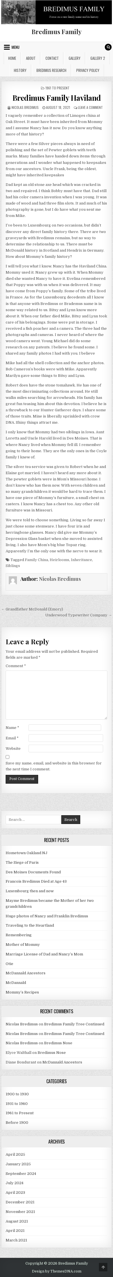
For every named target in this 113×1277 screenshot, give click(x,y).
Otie (9, 964)
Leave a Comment (90, 107)
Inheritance (81, 560)
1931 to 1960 (17, 1104)
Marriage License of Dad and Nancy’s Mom (44, 954)
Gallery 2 (97, 58)
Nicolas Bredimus (25, 107)
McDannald (16, 983)
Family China (36, 560)
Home (12, 58)
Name (12, 728)
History (20, 70)
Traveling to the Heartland (30, 925)
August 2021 (17, 1221)
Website (13, 748)
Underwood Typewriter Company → (78, 615)
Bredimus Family (57, 31)
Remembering (19, 935)
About (31, 58)
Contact (52, 58)
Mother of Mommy (23, 944)
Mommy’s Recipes (22, 992)
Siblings (13, 566)
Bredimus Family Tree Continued (74, 1024)
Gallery (75, 58)
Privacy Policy (87, 70)
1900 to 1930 (17, 1094)
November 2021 (20, 1212)
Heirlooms (59, 560)
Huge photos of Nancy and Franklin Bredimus (47, 916)
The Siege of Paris (22, 862)
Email (12, 738)
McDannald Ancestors (25, 973)
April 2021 (15, 1230)
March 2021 (16, 1240)
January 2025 (18, 1164)
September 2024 (21, 1174)
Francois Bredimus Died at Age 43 (36, 881)
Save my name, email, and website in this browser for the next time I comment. (54, 766)
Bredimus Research (51, 70)
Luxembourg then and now (30, 891)
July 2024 (14, 1183)
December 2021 (20, 1202)
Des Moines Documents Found (33, 872)
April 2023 (15, 1192)
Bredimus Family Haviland (56, 98)
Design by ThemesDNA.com (56, 1271)
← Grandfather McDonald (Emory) (32, 609)
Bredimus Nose (58, 1043)
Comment (16, 666)
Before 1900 (17, 1122)
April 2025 (15, 1154)
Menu (15, 47)
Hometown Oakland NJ (26, 853)
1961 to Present (57, 87)
